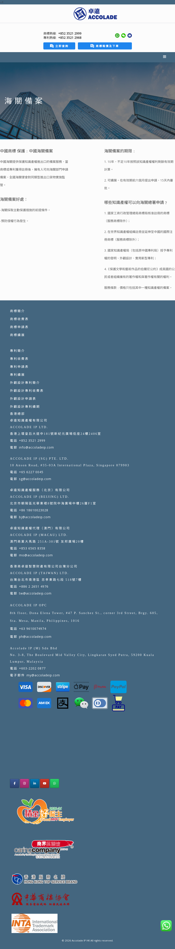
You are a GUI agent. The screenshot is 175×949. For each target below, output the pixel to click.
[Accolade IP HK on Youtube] (44, 783)
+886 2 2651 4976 (33, 586)
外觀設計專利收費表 (27, 390)
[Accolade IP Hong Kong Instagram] (24, 783)
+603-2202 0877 (32, 668)
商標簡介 (17, 311)
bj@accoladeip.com (35, 517)
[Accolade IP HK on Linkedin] (34, 783)
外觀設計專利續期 (25, 406)
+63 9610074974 (32, 628)
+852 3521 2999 (32, 440)
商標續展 (17, 335)
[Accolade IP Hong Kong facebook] (14, 783)
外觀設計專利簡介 (25, 382)
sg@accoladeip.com (35, 479)
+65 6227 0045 (31, 472)
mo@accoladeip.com (36, 555)
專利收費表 (19, 358)
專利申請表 (19, 366)
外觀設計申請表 (23, 398)
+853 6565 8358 (32, 548)
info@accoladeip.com (36, 447)
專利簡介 (17, 350)
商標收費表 (19, 319)
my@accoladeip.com (43, 675)
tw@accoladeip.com (35, 593)
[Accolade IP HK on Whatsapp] (54, 783)
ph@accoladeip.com (35, 636)
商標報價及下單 (104, 46)
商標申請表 (19, 327)
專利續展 (17, 374)
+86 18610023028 (33, 510)
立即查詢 (59, 46)
